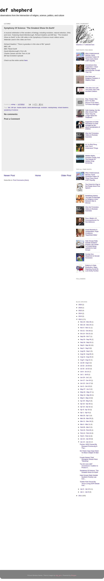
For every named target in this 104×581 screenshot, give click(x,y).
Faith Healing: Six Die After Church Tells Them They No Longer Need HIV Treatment (92, 113)
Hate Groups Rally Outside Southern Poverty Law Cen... (89, 477)
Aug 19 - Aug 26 (86, 354)
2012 (80, 319)
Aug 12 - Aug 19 (86, 357)
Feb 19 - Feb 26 (85, 430)
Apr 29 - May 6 (85, 401)
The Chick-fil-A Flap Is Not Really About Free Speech (92, 186)
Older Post (66, 175)
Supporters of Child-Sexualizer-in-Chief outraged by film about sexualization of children (92, 125)
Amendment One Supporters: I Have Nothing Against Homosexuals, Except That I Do (92, 68)
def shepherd (16, 10)
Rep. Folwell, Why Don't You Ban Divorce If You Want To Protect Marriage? (92, 101)
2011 (80, 495)
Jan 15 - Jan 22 (85, 442)
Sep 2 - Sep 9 (85, 348)
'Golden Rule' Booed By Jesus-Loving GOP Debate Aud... (89, 483)
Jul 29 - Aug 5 (85, 363)
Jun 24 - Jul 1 (85, 377)
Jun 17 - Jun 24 (85, 380)
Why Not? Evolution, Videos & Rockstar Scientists (92, 135)
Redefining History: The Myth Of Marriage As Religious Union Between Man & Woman (92, 199)
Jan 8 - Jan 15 (85, 489)
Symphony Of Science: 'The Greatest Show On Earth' (89, 471)
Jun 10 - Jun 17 (85, 383)
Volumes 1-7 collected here (85, 44)
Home (38, 175)
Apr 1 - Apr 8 (84, 412)
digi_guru (59, 575)
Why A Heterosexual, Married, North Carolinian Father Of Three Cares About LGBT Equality (92, 57)
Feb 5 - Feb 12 (85, 436)
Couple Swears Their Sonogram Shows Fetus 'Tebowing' (89, 459)
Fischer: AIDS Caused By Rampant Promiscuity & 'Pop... (88, 446)
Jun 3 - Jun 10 (85, 386)
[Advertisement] (85, 533)
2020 (80, 304)
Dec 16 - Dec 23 (86, 325)
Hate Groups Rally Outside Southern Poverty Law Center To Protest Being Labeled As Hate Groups (92, 245)
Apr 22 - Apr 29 (85, 404)
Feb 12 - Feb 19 (85, 433)
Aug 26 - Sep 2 (85, 351)
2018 (80, 307)
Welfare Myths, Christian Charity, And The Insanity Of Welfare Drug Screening (92, 159)
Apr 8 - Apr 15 (85, 409)
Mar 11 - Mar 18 (85, 421)
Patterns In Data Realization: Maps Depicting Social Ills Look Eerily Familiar (92, 268)
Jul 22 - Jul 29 (85, 366)
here (26, 60)
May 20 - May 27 (86, 392)
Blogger (73, 575)
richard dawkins (63, 107)
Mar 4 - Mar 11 (85, 424)
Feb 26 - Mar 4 (85, 427)
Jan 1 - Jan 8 (84, 492)
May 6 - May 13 (85, 398)
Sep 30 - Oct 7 (85, 336)
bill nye (13, 107)
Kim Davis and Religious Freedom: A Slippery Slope (92, 78)
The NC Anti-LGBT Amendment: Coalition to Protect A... (89, 465)
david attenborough (33, 107)
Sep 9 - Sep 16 (85, 345)
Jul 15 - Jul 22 (85, 369)
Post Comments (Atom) (21, 180)
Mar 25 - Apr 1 (85, 415)
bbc (9, 107)
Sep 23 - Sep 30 (86, 339)
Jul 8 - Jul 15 (84, 371)
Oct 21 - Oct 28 (85, 330)
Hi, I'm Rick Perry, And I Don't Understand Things (91, 146)
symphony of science (11, 110)
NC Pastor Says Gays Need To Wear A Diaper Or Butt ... (89, 452)
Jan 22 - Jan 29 (85, 439)
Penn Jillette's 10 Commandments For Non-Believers (92, 220)
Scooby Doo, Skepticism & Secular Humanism (92, 256)
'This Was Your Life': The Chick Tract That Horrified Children (92, 89)
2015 (80, 310)
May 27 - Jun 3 (85, 389)
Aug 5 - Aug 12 (85, 360)
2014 (80, 313)
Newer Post (9, 175)
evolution (44, 107)
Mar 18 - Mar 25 (85, 418)
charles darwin (22, 107)
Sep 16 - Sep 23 (86, 342)
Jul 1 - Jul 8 (84, 374)
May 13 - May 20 (86, 395)
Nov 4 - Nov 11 (85, 327)
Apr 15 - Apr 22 (85, 407)
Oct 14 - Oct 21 (85, 333)
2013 (80, 316)
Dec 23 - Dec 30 (86, 322)
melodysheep (52, 107)
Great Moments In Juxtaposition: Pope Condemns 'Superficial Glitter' (91, 232)
